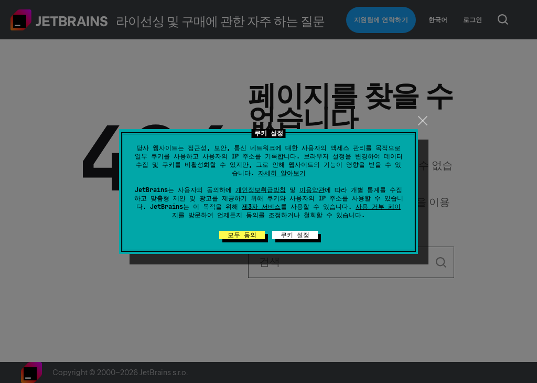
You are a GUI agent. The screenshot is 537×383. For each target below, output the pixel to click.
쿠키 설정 (295, 235)
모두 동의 (242, 235)
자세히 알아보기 (282, 173)
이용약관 (312, 190)
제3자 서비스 (261, 207)
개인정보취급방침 (260, 190)
